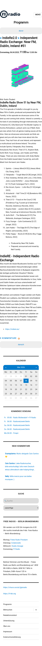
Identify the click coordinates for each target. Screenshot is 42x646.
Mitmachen (7, 610)
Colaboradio (16, 543)
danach (21, 344)
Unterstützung (8, 621)
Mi (16, 372)
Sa (31, 372)
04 (6, 381)
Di (11, 372)
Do (21, 372)
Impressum (7, 632)
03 (36, 376)
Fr (26, 372)
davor (21, 31)
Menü (38, 15)
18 (6, 389)
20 (16, 389)
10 (36, 381)
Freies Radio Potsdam (19, 540)
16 (31, 385)
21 (21, 389)
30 (21, 376)
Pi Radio (16, 549)
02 (31, 376)
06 (16, 381)
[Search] (21, 500)
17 (36, 385)
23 (31, 389)
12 (11, 385)
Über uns (6, 626)
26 (11, 394)
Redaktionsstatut (10, 615)
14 (21, 385)
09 (31, 381)
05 (11, 381)
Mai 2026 (21, 367)
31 (36, 394)
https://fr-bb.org (9, 594)
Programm (7, 604)
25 (6, 394)
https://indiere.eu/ (12, 329)
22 (26, 389)
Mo (5, 372)
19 (11, 389)
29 (16, 376)
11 (6, 385)
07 (21, 381)
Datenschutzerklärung (12, 637)
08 (26, 381)
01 (26, 376)
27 (6, 376)
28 (11, 376)
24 (36, 389)
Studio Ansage (17, 546)
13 (16, 385)
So (36, 372)
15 (26, 385)
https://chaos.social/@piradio (15, 587)
